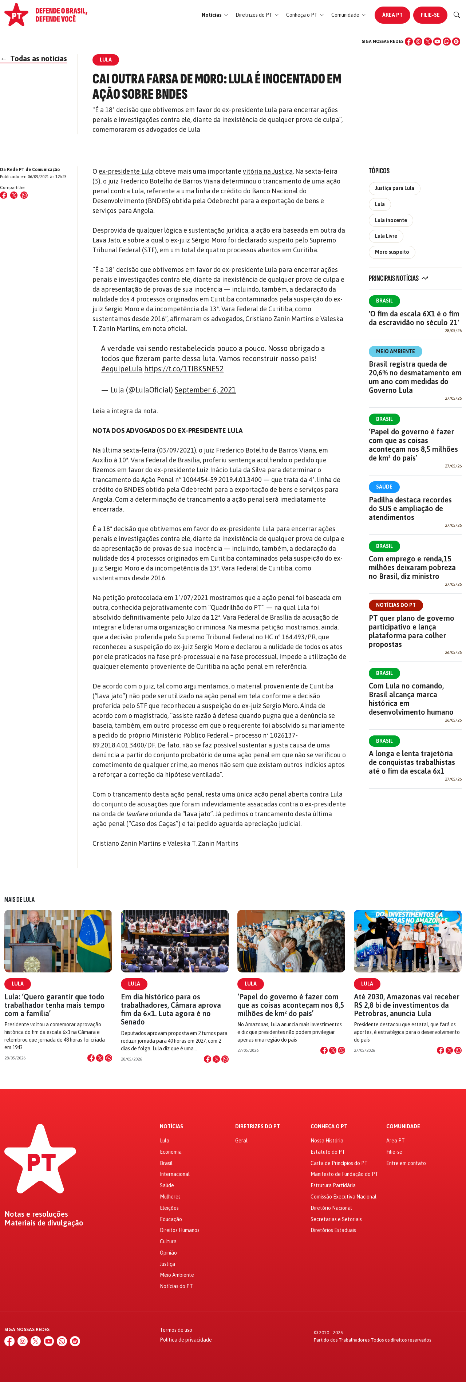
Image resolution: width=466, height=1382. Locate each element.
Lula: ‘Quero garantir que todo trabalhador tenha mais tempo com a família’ (54, 1005)
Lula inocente (391, 220)
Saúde (384, 487)
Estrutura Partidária (333, 1185)
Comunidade (403, 1126)
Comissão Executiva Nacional (343, 1197)
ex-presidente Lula (126, 171)
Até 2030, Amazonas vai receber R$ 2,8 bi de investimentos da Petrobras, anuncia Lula (406, 1005)
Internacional (175, 1174)
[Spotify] (456, 41)
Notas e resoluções (36, 1214)
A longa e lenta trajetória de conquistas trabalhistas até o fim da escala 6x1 (412, 762)
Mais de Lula (19, 899)
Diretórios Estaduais (333, 1230)
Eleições (169, 1208)
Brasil (384, 301)
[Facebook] (409, 41)
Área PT (392, 15)
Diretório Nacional (331, 1208)
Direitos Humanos (180, 1230)
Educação (171, 1219)
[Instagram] (418, 41)
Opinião (168, 1253)
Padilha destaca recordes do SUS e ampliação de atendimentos (410, 508)
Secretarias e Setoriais (336, 1219)
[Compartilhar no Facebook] (3, 195)
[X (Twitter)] (428, 41)
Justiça (167, 1264)
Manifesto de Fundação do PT (344, 1174)
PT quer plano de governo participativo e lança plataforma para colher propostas (411, 631)
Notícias (171, 1126)
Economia (171, 1152)
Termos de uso (176, 1330)
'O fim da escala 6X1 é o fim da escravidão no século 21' (414, 318)
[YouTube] (437, 41)
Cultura (168, 1241)
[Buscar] (457, 15)
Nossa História (327, 1141)
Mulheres (170, 1197)
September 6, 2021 (205, 390)
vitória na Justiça (268, 171)
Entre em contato (406, 1163)
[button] (215, 15)
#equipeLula (121, 368)
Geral (241, 1141)
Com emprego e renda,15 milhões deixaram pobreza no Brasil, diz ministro (412, 567)
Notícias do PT (396, 605)
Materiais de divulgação (43, 1223)
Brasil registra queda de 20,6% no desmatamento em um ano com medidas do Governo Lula (415, 377)
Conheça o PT (329, 1126)
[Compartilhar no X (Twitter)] (13, 195)
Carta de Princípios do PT (339, 1163)
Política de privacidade (186, 1340)
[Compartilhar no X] (99, 1058)
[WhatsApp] (447, 41)
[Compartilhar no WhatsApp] (24, 195)
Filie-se (430, 15)
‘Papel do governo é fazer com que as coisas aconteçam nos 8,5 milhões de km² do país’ (413, 444)
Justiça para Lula (394, 188)
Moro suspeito (392, 252)
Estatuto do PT (328, 1152)
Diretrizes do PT (257, 1126)
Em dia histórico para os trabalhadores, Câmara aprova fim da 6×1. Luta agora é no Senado (171, 1009)
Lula (380, 204)
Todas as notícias (33, 58)
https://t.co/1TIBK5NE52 (184, 368)
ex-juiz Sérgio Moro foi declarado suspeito (231, 240)
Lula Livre (386, 236)
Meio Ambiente (395, 351)
